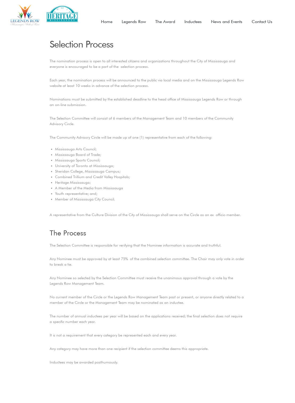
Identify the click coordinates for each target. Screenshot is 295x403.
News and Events (226, 21)
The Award (165, 21)
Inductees (193, 21)
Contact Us (262, 21)
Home (106, 21)
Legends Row (134, 21)
